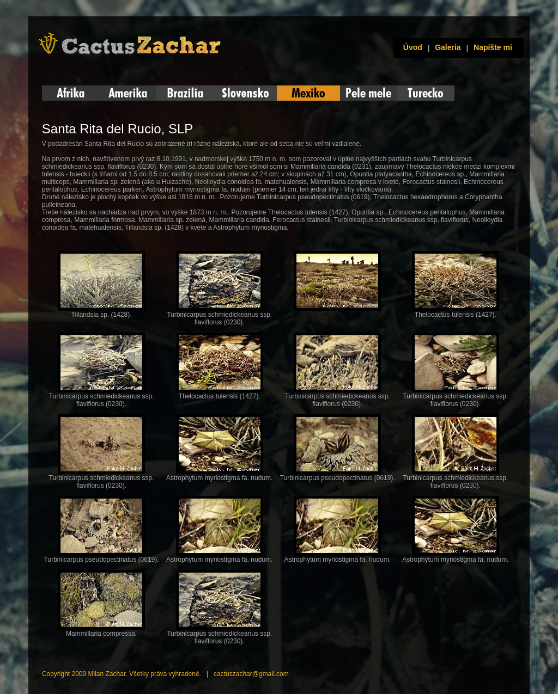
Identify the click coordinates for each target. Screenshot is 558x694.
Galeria (447, 47)
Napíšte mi (493, 47)
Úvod (410, 47)
